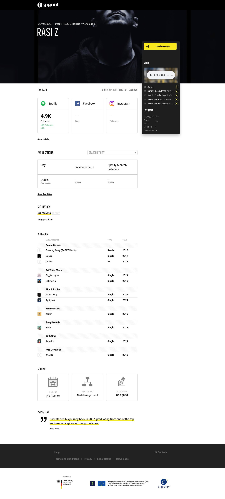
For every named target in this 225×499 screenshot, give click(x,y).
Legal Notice (104, 458)
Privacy (88, 458)
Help (57, 452)
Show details (43, 139)
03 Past (56, 213)
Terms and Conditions (66, 458)
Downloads (122, 458)
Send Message (163, 46)
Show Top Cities (45, 194)
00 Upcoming (44, 213)
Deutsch (162, 452)
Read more (54, 428)
